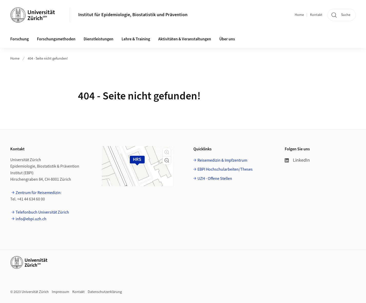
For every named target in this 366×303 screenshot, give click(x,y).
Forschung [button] (19, 39)
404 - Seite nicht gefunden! (48, 58)
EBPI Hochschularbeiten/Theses (225, 169)
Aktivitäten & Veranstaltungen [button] (184, 39)
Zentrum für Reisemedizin (38, 193)
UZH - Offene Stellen (214, 178)
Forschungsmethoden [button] (56, 39)
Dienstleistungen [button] (98, 39)
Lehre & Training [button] (136, 39)
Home (299, 14)
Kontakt (316, 14)
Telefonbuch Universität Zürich (42, 212)
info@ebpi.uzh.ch (31, 219)
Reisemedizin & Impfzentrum (222, 160)
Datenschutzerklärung (105, 292)
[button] (167, 152)
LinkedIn (297, 160)
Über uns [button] (227, 39)
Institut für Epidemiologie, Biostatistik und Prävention (132, 15)
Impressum (60, 292)
